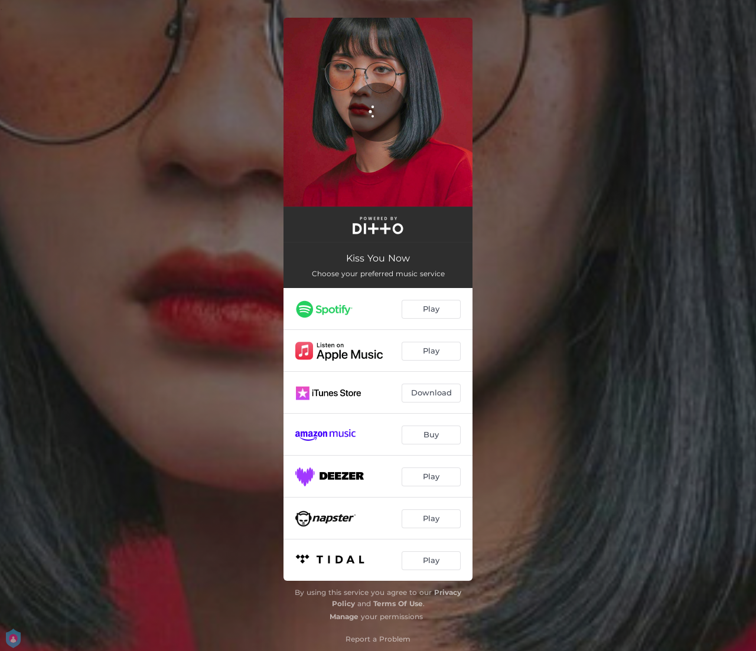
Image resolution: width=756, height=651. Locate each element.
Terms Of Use (398, 603)
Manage (344, 616)
